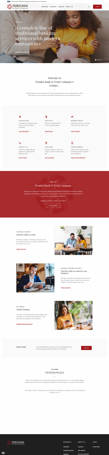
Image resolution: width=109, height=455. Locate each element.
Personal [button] (44, 6)
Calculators (66, 446)
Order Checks (75, 131)
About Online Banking (78, 158)
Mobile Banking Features (24, 324)
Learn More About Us (22, 52)
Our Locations (49, 158)
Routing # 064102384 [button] (83, 454)
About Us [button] (69, 6)
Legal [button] (95, 442)
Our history (53, 205)
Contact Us (80, 446)
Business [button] (53, 6)
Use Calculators (24, 131)
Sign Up (86, 348)
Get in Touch (23, 158)
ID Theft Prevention (68, 450)
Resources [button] (67, 442)
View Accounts (21, 249)
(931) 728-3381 (81, 450)
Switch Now (49, 131)
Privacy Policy (96, 446)
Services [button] (61, 6)
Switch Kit (65, 454)
